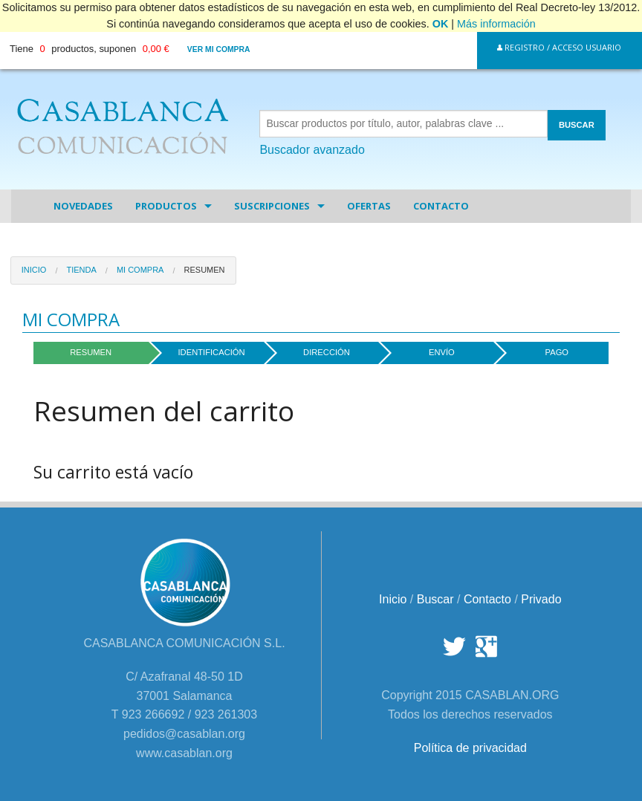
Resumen (204, 269)
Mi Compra (140, 269)
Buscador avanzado (311, 149)
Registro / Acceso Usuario (559, 47)
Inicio (34, 269)
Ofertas (369, 206)
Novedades (83, 206)
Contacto (441, 206)
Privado (541, 599)
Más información (496, 24)
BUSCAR (576, 124)
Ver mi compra (218, 49)
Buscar (435, 599)
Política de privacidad (470, 748)
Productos (166, 206)
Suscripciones (272, 206)
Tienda (81, 269)
